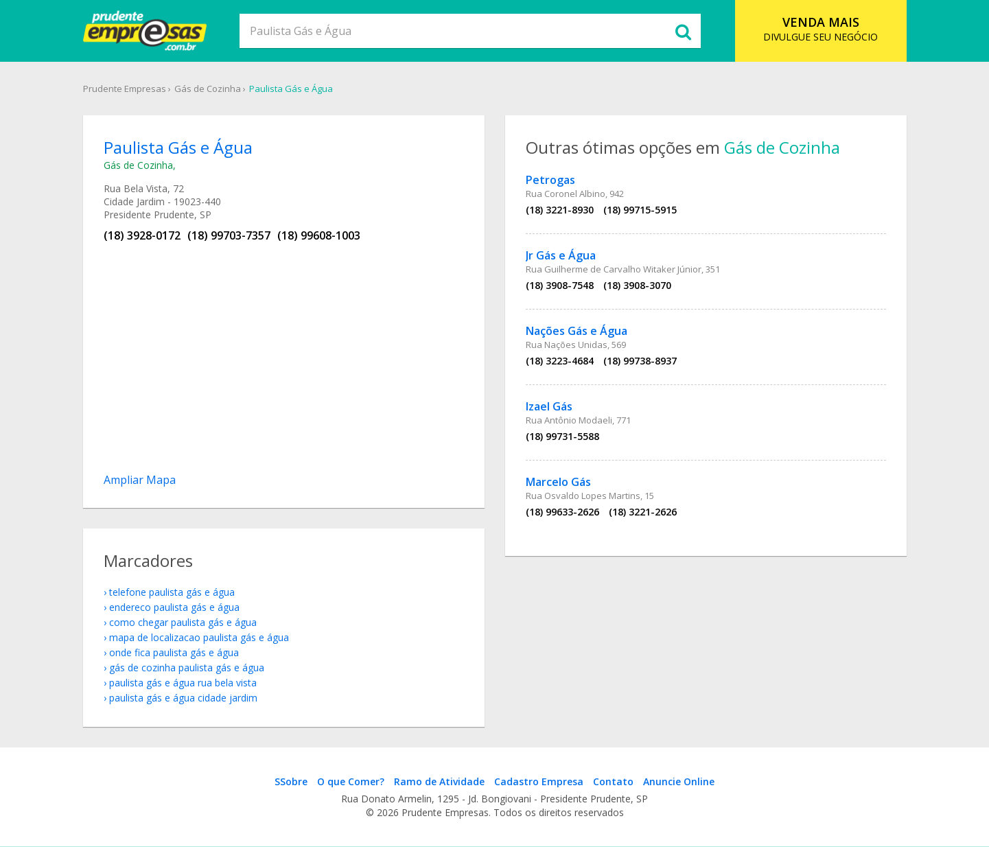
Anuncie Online (678, 781)
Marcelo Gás (558, 481)
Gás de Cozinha (207, 88)
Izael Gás (549, 406)
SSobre (291, 781)
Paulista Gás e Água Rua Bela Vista (183, 682)
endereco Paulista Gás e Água (174, 607)
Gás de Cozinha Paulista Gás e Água (186, 667)
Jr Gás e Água (561, 255)
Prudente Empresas (124, 88)
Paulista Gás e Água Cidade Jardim (183, 697)
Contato (613, 781)
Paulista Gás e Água (291, 88)
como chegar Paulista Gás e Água (183, 622)
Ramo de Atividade (439, 781)
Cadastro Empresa (538, 781)
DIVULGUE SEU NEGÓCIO (820, 28)
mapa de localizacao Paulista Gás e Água (199, 637)
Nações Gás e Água (576, 330)
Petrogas (550, 179)
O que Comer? (350, 781)
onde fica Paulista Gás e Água (174, 652)
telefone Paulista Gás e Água (172, 592)
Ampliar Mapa (140, 479)
